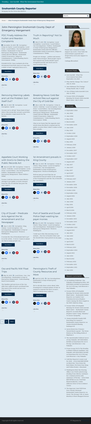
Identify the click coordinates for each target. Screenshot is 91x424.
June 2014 (69, 256)
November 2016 (71, 187)
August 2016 (70, 196)
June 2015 (69, 236)
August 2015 (70, 230)
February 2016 (71, 213)
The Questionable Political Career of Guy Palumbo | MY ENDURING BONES (77, 340)
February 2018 (71, 144)
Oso (25, 275)
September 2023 (71, 110)
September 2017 (71, 159)
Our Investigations (22, 49)
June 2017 (69, 167)
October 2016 (70, 190)
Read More (8, 71)
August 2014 (70, 253)
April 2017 (69, 173)
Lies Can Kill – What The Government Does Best (27, 2)
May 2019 (69, 130)
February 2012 (71, 261)
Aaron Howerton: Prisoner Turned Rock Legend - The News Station (77, 331)
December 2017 (71, 150)
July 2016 (69, 199)
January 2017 (70, 182)
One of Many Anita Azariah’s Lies (77, 91)
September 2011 (71, 267)
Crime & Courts (7, 47)
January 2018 (70, 147)
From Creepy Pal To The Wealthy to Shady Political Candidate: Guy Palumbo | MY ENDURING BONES (77, 350)
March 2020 (70, 122)
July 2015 (69, 233)
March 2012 (70, 259)
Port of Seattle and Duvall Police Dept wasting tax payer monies (46, 216)
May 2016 (69, 204)
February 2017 (71, 179)
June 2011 (69, 270)
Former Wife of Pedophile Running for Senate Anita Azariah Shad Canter (77, 98)
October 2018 (70, 133)
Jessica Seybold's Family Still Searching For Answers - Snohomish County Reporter (76, 320)
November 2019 (71, 125)
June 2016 (69, 202)
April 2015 (69, 241)
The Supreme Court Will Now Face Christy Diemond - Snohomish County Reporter (76, 390)
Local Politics (10, 49)
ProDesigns (85, 420)
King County (43, 166)
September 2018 (71, 136)
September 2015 (71, 227)
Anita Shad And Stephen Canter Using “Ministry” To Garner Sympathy (77, 313)
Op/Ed (12, 107)
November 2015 (71, 221)
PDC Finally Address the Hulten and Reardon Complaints (14, 38)
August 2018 (70, 139)
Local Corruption (19, 47)
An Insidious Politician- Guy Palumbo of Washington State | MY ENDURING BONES (77, 282)
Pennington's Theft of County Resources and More (45, 271)
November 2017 (71, 153)
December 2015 (71, 219)
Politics (4, 51)
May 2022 (69, 119)
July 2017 (69, 164)
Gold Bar (42, 107)
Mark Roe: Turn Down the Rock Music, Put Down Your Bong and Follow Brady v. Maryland (77, 365)
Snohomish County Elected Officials (45, 49)
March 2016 (70, 210)
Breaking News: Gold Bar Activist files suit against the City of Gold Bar (46, 98)
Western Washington (49, 171)
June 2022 (69, 116)
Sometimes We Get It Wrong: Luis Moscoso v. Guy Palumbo (77, 286)
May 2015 (69, 239)
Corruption (22, 45)
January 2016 (70, 216)
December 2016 (71, 184)
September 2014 (71, 250)
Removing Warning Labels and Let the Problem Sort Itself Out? (16, 98)
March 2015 (70, 244)
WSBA (13, 60)
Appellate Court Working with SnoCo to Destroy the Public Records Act (15, 160)
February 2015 (71, 247)
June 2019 (69, 127)
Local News (45, 44)
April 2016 (69, 207)
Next (12, 321)
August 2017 (70, 162)
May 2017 (69, 170)
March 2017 (70, 176)
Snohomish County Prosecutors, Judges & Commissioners (14, 56)
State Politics (23, 174)
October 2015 (70, 224)
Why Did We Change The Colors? (77, 82)
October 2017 (70, 156)
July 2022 (69, 113)
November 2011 (71, 264)
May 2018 (69, 142)
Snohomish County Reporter (19, 8)
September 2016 (71, 193)
